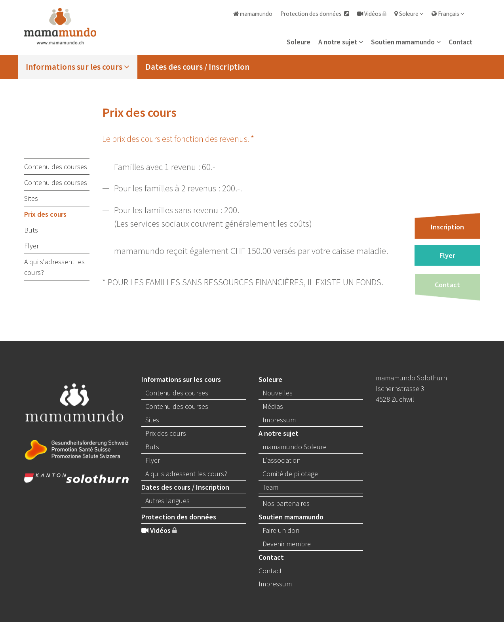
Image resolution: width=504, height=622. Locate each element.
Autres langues (167, 500)
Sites (31, 198)
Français (448, 13)
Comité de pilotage (290, 473)
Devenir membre (286, 543)
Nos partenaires (286, 503)
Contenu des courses (55, 166)
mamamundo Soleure (294, 446)
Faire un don (280, 530)
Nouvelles (277, 392)
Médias (272, 406)
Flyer (31, 245)
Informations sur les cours (77, 66)
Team (270, 487)
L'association (281, 460)
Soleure (409, 13)
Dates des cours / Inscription (197, 66)
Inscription (447, 226)
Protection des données (314, 13)
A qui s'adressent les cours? (54, 267)
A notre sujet (340, 42)
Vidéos (371, 13)
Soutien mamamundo (406, 42)
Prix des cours (45, 214)
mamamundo (252, 13)
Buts (31, 230)
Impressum (279, 419)
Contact (460, 42)
